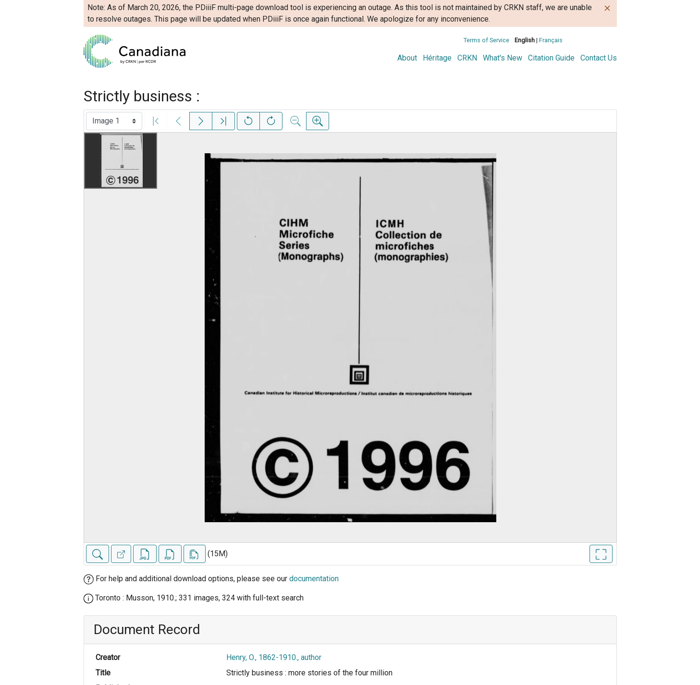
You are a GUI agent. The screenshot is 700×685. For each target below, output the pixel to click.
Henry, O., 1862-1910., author (273, 657)
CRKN (467, 57)
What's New (502, 57)
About (407, 57)
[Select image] (114, 121)
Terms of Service (486, 40)
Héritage (437, 57)
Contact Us (598, 57)
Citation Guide (551, 57)
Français (551, 40)
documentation (314, 578)
